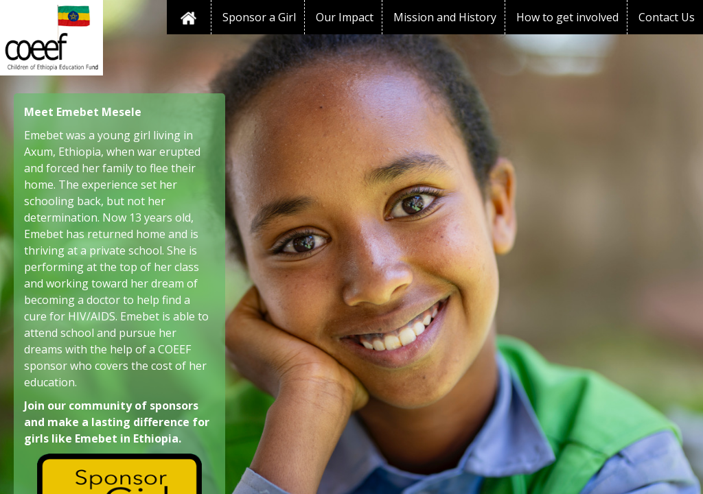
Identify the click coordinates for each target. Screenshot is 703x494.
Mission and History (444, 17)
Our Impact (344, 17)
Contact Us (666, 17)
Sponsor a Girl (259, 17)
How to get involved (567, 17)
